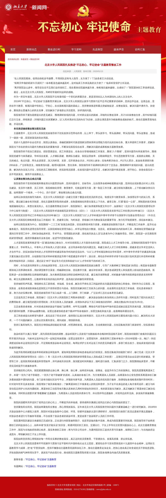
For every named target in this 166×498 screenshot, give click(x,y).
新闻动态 (31, 49)
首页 (12, 49)
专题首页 (24, 59)
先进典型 (98, 49)
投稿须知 (59, 489)
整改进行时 (54, 49)
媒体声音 (119, 49)
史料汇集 (140, 49)
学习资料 (76, 49)
